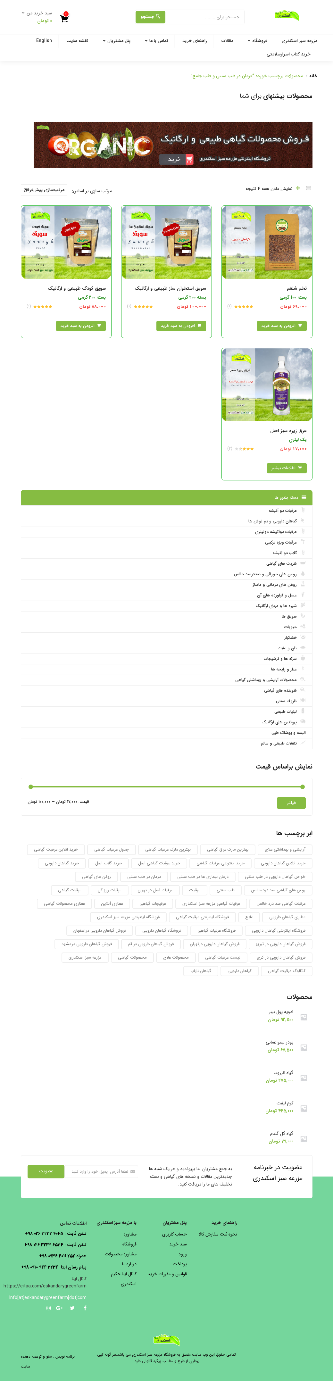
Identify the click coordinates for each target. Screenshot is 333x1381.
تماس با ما (156, 40)
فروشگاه (257, 40)
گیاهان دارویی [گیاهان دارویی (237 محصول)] (240, 971)
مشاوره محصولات (121, 1254)
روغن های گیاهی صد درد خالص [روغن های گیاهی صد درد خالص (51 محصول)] (278, 890)
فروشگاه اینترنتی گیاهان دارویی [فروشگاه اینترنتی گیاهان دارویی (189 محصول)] (278, 930)
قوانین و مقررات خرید (167, 1273)
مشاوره (130, 1234)
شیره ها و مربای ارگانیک (280, 605)
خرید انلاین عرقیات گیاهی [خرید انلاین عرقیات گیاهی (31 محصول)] (56, 849)
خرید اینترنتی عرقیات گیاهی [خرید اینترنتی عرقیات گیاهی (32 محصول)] (220, 863)
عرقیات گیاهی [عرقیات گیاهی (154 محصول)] (69, 890)
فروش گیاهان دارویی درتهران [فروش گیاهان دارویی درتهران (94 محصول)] (214, 944)
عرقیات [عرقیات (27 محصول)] (194, 890)
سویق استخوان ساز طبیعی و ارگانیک (170, 288)
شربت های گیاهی (286, 563)
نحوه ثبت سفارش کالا (218, 1234)
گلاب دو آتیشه (289, 552)
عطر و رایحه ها (288, 669)
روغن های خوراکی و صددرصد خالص (270, 574)
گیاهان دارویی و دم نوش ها (277, 521)
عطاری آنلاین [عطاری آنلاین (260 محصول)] (112, 903)
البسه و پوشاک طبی (288, 732)
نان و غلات (292, 648)
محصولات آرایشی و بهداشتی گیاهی (270, 679)
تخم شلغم (297, 288)
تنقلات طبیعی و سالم (283, 743)
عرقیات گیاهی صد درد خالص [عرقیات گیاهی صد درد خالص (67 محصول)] (280, 903)
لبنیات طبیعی (290, 711)
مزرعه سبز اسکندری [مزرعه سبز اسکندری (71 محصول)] (85, 957)
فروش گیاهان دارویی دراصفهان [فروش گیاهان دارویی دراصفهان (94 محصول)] (99, 930)
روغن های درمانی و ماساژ (279, 584)
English (44, 40)
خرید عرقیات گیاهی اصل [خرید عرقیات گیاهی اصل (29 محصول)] (159, 863)
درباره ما (129, 1264)
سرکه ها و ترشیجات (285, 658)
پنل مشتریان (116, 40)
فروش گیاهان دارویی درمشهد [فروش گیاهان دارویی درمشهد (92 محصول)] (87, 944)
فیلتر (291, 802)
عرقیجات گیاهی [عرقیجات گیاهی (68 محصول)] (152, 903)
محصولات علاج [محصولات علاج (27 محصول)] (176, 957)
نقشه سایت (77, 40)
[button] (39, 17)
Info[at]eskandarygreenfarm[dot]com (54, 1297)
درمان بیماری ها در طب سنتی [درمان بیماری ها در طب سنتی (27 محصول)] (203, 876)
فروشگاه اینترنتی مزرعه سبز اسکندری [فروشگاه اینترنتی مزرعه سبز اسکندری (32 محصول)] (128, 917)
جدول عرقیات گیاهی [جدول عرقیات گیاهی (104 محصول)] (111, 849)
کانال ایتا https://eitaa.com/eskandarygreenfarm (45, 1282)
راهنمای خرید (194, 40)
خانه (313, 75)
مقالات (227, 40)
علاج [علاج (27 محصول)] (249, 917)
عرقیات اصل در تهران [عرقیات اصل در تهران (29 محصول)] (155, 890)
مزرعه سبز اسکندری (299, 40)
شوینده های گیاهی (285, 690)
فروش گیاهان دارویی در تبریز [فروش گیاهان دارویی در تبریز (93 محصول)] (280, 944)
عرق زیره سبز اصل (288, 431)
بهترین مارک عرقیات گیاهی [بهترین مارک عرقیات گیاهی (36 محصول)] (168, 849)
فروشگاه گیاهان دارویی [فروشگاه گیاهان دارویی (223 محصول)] (161, 930)
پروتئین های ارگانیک (284, 722)
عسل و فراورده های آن (281, 595)
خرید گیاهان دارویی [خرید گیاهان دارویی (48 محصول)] (62, 863)
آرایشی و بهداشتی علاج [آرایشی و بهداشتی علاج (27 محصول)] (285, 849)
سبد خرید (178, 1244)
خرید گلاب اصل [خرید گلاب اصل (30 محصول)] (108, 863)
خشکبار (295, 637)
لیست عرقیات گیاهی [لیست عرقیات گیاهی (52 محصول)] (222, 957)
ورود (183, 1254)
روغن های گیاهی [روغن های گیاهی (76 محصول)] (96, 876)
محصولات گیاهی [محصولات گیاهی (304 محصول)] (132, 957)
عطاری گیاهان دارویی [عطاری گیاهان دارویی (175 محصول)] (287, 917)
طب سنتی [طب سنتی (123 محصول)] (226, 890)
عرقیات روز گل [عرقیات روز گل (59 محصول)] (109, 890)
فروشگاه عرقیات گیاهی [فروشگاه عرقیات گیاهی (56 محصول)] (216, 930)
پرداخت (180, 1264)
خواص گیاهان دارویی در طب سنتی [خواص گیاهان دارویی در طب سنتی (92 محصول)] (275, 876)
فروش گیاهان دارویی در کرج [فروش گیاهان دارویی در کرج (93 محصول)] (281, 957)
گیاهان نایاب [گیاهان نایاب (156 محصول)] (200, 971)
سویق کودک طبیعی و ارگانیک (77, 288)
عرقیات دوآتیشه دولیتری (280, 531)
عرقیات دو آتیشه (287, 510)
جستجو (150, 16)
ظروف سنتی (291, 700)
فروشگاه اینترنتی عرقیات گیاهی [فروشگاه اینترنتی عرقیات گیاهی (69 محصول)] (202, 917)
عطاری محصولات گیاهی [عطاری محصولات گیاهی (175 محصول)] (64, 903)
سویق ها (294, 616)
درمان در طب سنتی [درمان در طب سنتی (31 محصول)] (144, 876)
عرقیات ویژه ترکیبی (285, 542)
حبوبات (295, 626)
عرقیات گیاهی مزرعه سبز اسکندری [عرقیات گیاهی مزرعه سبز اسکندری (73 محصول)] (211, 903)
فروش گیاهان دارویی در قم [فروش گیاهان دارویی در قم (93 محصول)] (151, 944)
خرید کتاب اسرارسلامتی (289, 54)
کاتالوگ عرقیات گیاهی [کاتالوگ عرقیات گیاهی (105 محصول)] (286, 971)
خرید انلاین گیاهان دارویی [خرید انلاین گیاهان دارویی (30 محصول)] (283, 863)
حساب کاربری (174, 1234)
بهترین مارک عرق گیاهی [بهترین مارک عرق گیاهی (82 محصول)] (227, 849)
